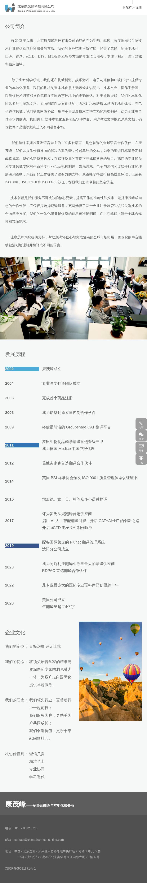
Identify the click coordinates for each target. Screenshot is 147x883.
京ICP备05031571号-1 (20, 868)
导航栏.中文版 (132, 7)
